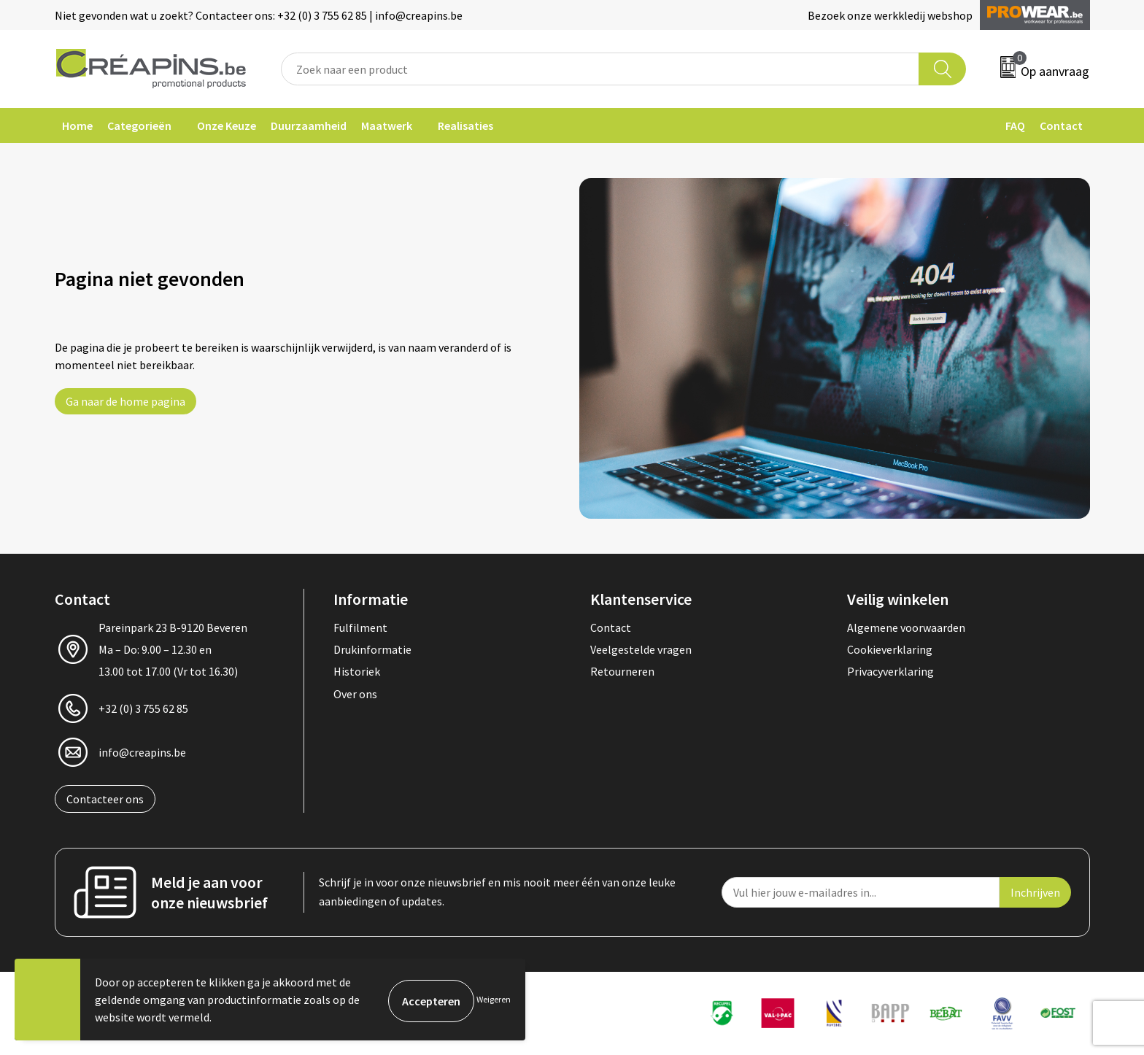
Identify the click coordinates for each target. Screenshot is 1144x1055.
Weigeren (493, 999)
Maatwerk (386, 125)
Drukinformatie (372, 649)
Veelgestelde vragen (641, 649)
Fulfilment (360, 627)
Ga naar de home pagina (125, 401)
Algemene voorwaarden (906, 627)
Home (77, 125)
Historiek (356, 671)
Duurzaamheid (309, 125)
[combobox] (600, 69)
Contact (1061, 125)
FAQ (1015, 125)
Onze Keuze (226, 125)
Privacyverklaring (890, 671)
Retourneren (622, 671)
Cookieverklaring (889, 649)
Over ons (355, 694)
